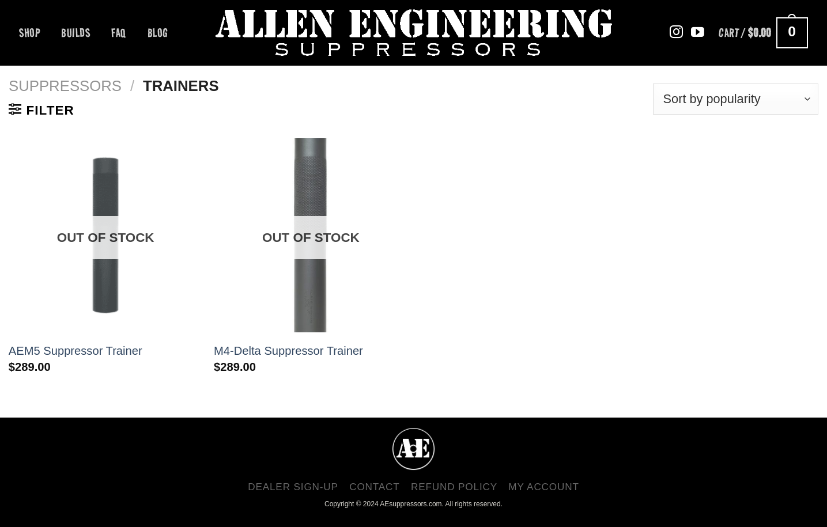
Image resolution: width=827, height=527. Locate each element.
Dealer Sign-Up (293, 486)
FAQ (118, 32)
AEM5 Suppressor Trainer (75, 350)
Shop (29, 32)
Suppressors (65, 86)
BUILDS (75, 32)
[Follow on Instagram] (676, 32)
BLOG (158, 32)
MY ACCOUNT (543, 486)
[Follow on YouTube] (697, 32)
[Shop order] (735, 99)
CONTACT (374, 486)
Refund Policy (454, 486)
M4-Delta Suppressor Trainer (288, 350)
